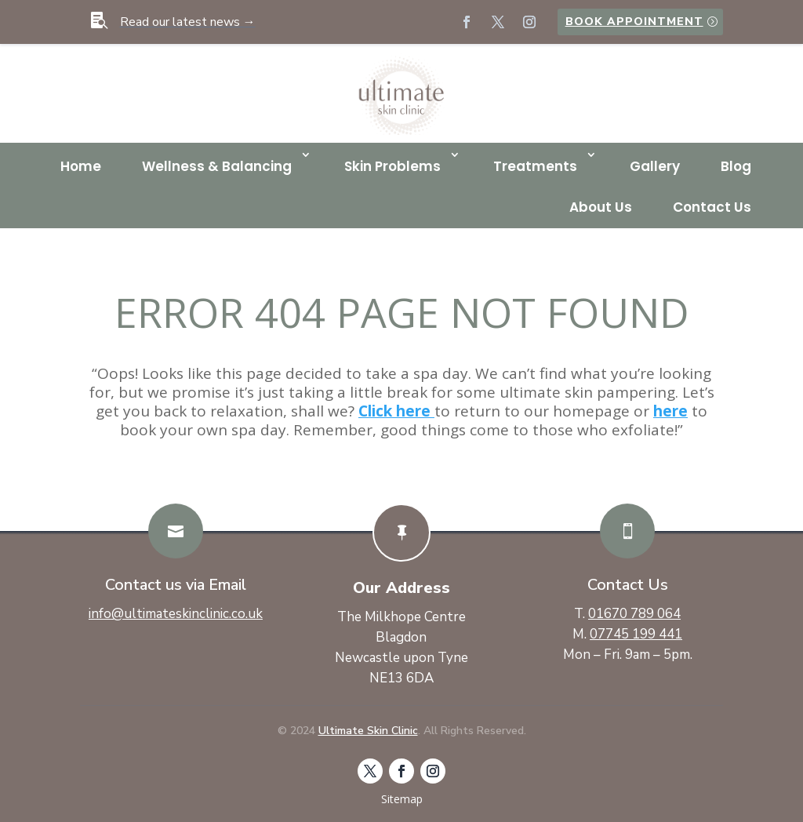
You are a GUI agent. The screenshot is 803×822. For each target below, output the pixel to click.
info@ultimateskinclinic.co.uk (176, 614)
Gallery (655, 166)
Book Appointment (634, 21)
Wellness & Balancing (217, 166)
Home (80, 166)
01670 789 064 (634, 614)
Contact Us (712, 207)
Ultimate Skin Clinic (368, 730)
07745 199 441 (636, 634)
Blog (736, 166)
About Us (600, 207)
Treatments (535, 166)
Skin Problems (392, 166)
